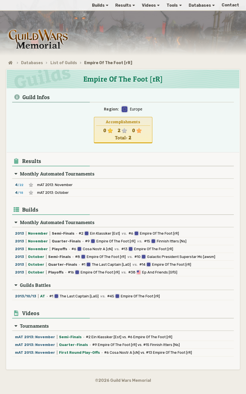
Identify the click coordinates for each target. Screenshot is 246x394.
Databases (32, 63)
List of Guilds (63, 63)
